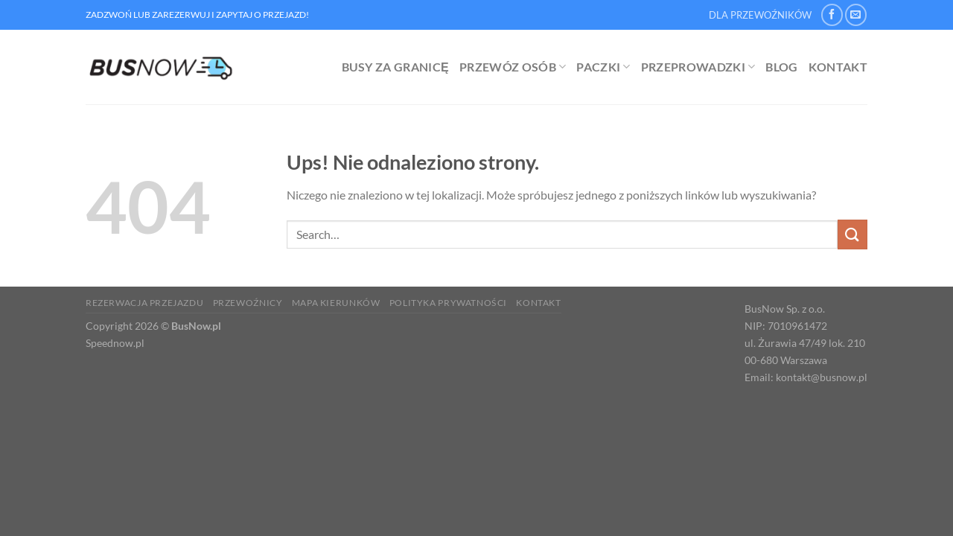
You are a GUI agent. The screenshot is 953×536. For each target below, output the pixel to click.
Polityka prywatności (448, 302)
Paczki (603, 67)
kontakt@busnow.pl (821, 377)
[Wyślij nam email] (856, 14)
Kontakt (838, 67)
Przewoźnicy (248, 302)
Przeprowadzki (698, 67)
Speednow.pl (115, 342)
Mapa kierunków (336, 302)
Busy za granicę (395, 67)
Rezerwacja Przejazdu (144, 302)
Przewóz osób (512, 67)
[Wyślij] (852, 234)
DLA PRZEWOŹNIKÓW (760, 15)
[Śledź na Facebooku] (832, 14)
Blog (781, 67)
